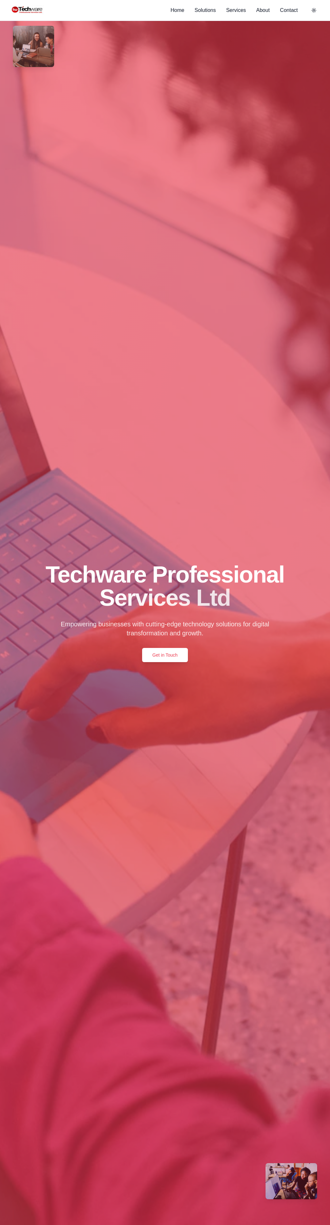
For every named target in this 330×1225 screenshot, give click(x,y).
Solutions (205, 10)
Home (177, 10)
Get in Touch (165, 655)
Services (236, 10)
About (263, 10)
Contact (289, 10)
